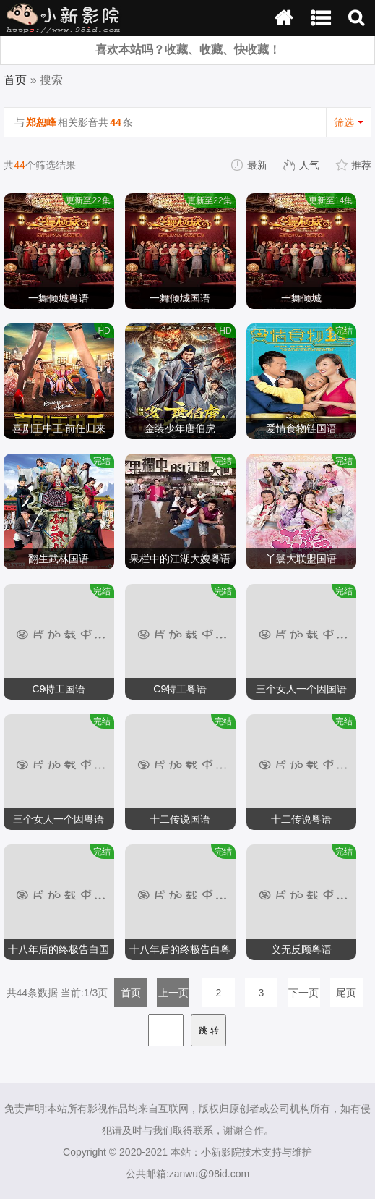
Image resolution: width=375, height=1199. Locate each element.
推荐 (354, 165)
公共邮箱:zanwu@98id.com (187, 1173)
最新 (250, 165)
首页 (15, 80)
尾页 (346, 993)
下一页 (303, 993)
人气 (302, 165)
